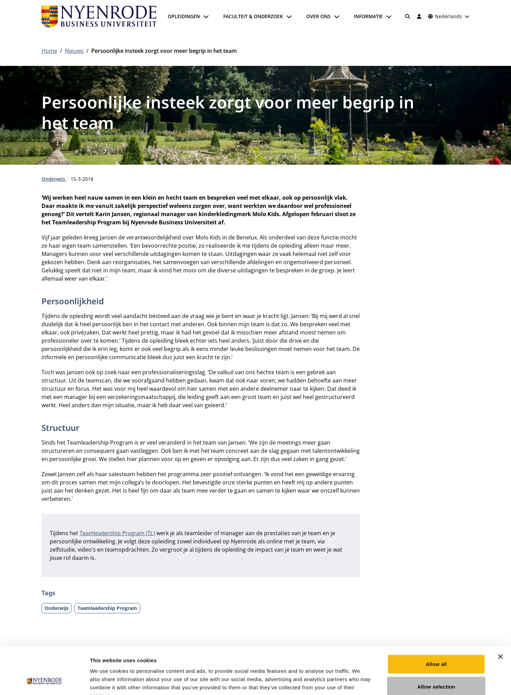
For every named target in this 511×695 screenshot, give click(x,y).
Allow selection (436, 645)
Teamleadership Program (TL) (117, 533)
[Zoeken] (408, 16)
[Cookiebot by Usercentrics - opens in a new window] (44, 681)
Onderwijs (54, 179)
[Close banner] (500, 614)
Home (49, 51)
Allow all (436, 622)
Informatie (368, 16)
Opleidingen (184, 16)
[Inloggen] (419, 16)
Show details (360, 681)
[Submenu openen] (206, 16)
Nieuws (74, 51)
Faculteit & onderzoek (253, 16)
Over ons (318, 16)
